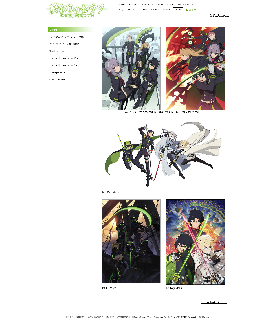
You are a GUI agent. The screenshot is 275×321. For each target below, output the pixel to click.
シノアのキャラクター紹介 (67, 36)
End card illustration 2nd (64, 58)
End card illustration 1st (64, 65)
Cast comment (58, 79)
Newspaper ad (58, 72)
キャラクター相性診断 (64, 43)
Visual (53, 29)
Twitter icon (57, 51)
